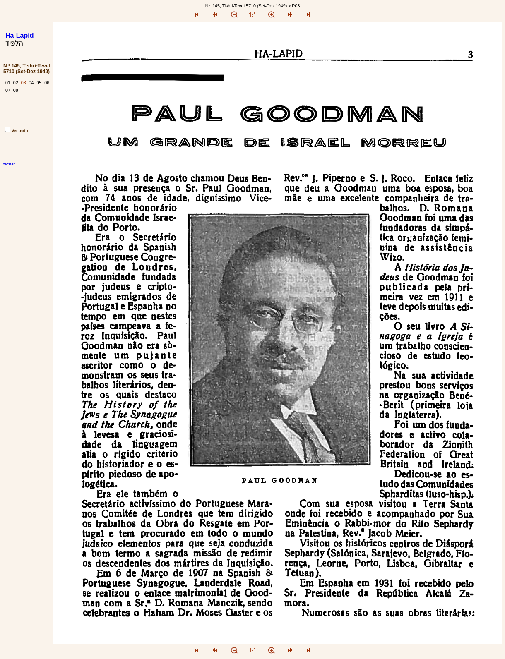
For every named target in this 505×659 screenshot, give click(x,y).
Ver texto (16, 131)
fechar (9, 164)
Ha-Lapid (19, 35)
